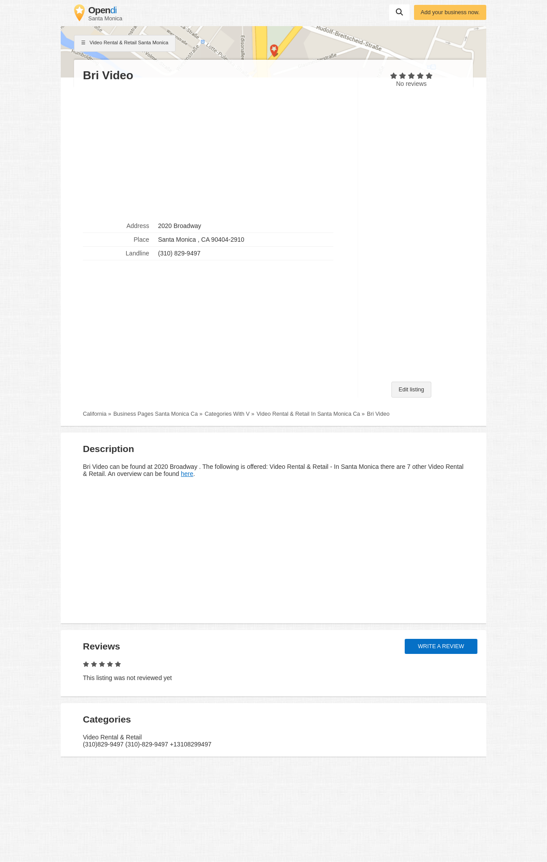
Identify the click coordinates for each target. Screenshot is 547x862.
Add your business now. (450, 12)
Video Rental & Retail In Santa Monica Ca (308, 414)
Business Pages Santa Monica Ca (155, 414)
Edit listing (411, 390)
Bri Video (378, 414)
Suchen (399, 11)
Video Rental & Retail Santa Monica (124, 43)
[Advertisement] (216, 151)
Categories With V (227, 414)
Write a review (441, 646)
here (187, 473)
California (94, 414)
